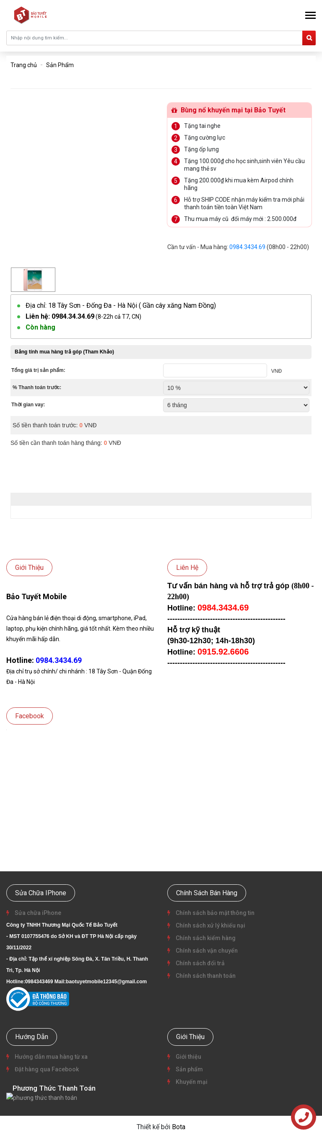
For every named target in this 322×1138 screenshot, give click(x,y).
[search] (309, 38)
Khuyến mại (191, 1081)
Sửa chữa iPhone (37, 912)
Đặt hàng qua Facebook (46, 1069)
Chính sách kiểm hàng (205, 938)
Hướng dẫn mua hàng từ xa (50, 1056)
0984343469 (39, 982)
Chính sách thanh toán (205, 975)
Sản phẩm (188, 1069)
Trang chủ (23, 65)
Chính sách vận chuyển (206, 950)
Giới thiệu (187, 1056)
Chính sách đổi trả (199, 963)
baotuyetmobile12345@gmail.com (106, 982)
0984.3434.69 (247, 247)
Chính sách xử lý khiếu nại (209, 925)
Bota (178, 1126)
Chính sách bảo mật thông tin (214, 912)
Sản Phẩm (60, 65)
